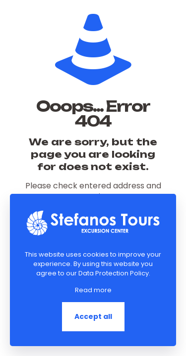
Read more (93, 290)
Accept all (93, 316)
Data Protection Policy (113, 273)
